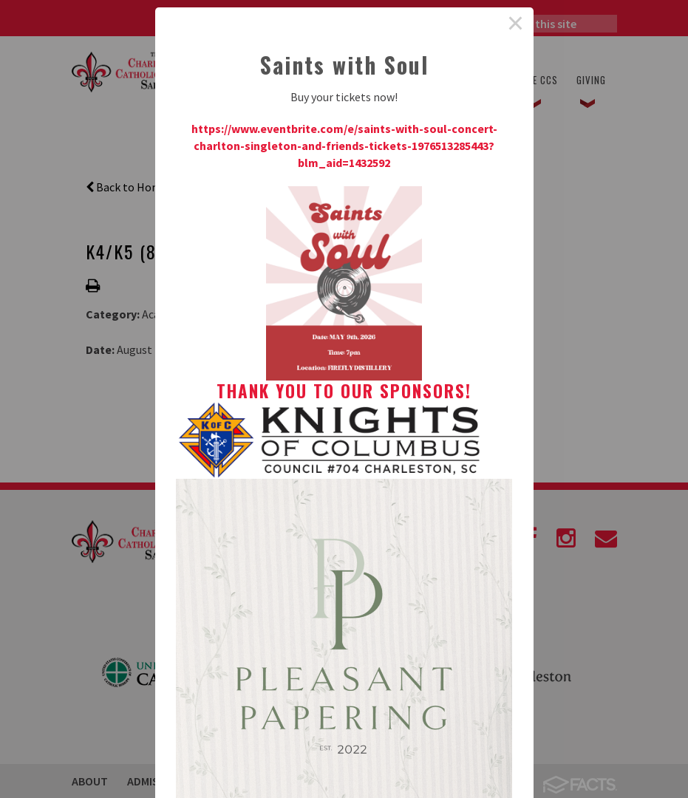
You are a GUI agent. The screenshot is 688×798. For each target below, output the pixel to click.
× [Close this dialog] (516, 25)
